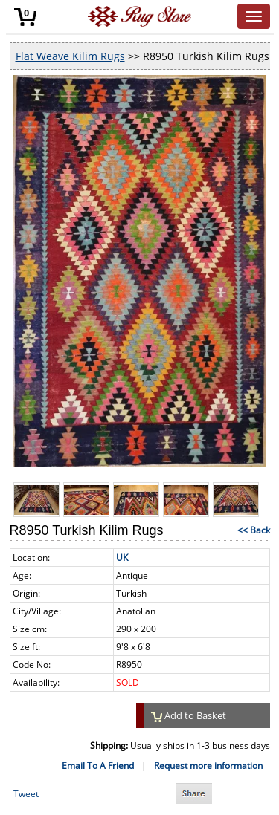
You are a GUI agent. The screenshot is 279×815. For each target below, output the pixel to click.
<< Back (253, 530)
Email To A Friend (98, 765)
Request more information (208, 765)
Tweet (26, 794)
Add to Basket (189, 715)
